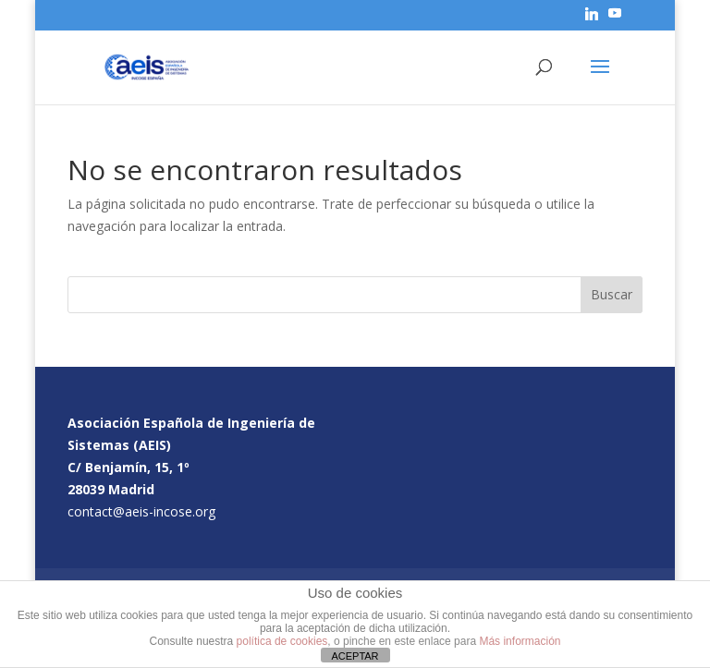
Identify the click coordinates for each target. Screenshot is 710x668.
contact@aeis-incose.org (141, 511)
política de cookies (282, 641)
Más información (519, 641)
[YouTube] (614, 18)
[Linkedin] (591, 18)
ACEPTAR (354, 656)
